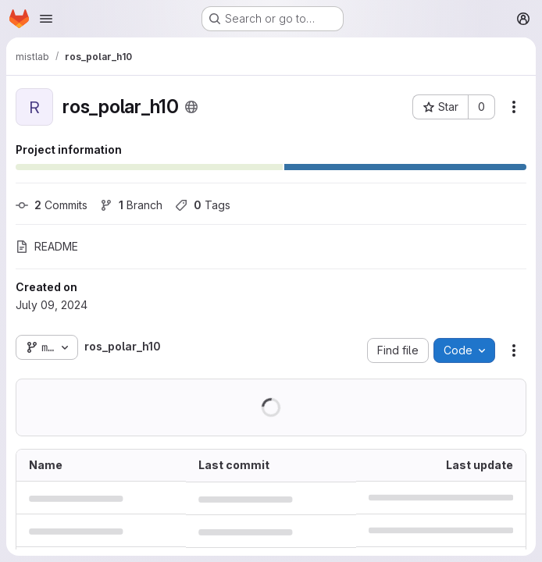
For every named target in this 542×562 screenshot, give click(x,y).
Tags (202, 205)
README (47, 246)
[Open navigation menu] (46, 18)
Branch (131, 205)
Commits (51, 205)
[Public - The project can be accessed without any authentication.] (191, 107)
